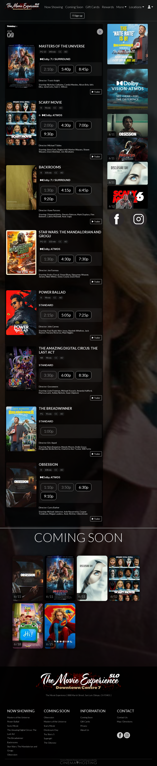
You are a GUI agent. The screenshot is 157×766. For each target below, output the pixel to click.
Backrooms (12, 742)
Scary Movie (12, 726)
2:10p (48, 69)
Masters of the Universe (18, 717)
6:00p (66, 375)
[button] (150, 7)
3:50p (66, 487)
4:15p (66, 190)
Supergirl (48, 738)
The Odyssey (50, 742)
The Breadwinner (15, 738)
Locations (135, 7)
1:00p (48, 431)
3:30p (48, 375)
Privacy (83, 726)
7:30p (83, 259)
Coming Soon (74, 7)
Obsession (12, 754)
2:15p (48, 315)
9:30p (48, 134)
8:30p (83, 375)
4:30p (66, 125)
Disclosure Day (51, 730)
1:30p (48, 190)
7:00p (83, 125)
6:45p (83, 190)
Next (100, 32)
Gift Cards (93, 7)
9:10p (48, 496)
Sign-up (77, 15)
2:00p (48, 125)
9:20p (48, 198)
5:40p (66, 69)
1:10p (48, 487)
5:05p (66, 315)
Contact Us (122, 717)
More (120, 7)
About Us (84, 730)
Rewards (108, 7)
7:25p (83, 315)
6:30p (83, 487)
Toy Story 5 (49, 734)
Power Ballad (13, 721)
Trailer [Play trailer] (96, 91)
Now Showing (53, 7)
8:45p (83, 69)
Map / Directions (124, 721)
